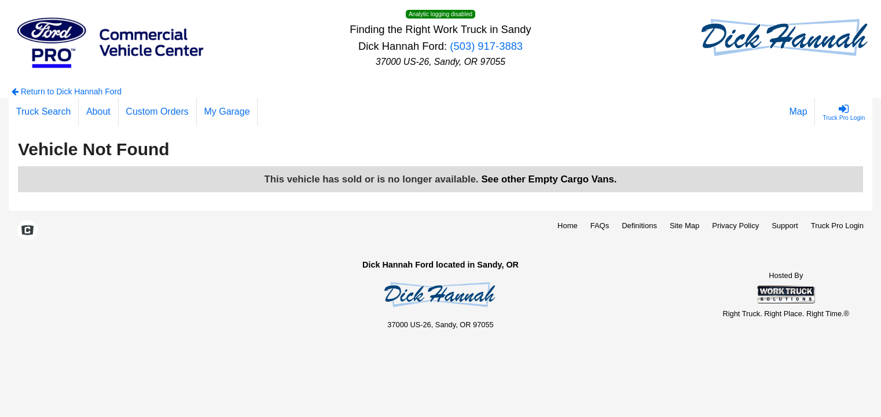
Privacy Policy (735, 225)
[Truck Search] (44, 112)
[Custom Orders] (158, 112)
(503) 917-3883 (486, 46)
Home (567, 225)
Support (785, 225)
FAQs (600, 225)
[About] (98, 112)
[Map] (799, 112)
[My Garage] (227, 112)
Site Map (684, 225)
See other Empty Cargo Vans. (548, 179)
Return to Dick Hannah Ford (67, 91)
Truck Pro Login (837, 225)
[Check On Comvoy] (27, 231)
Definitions (639, 225)
